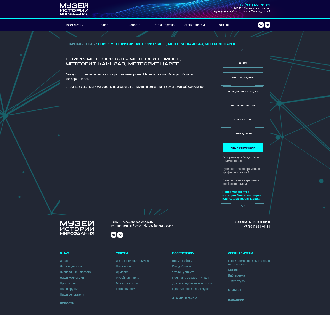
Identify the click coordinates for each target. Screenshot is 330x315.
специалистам (194, 25)
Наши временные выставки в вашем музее (249, 262)
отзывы (224, 25)
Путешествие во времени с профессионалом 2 (241, 170)
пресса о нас (243, 119)
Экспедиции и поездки (76, 272)
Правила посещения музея (191, 289)
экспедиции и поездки (243, 91)
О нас (64, 260)
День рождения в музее (132, 260)
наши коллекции (243, 105)
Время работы (182, 260)
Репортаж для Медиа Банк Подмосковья (241, 158)
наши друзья (243, 133)
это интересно (165, 25)
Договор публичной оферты (192, 283)
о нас (104, 25)
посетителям (74, 25)
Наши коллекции (72, 277)
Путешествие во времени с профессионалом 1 (241, 182)
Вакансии (236, 300)
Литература (236, 281)
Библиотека (236, 275)
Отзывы (234, 290)
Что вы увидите (71, 266)
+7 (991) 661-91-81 (255, 5)
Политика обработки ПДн (190, 277)
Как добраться (182, 266)
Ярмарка (122, 272)
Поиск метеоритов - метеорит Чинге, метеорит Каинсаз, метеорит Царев (241, 195)
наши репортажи (243, 147)
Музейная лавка (127, 277)
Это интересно (184, 297)
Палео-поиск (125, 266)
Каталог (234, 270)
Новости (67, 303)
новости (134, 25)
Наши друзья (69, 289)
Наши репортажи (72, 294)
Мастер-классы (127, 283)
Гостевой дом (125, 289)
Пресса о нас (69, 283)
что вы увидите (243, 77)
